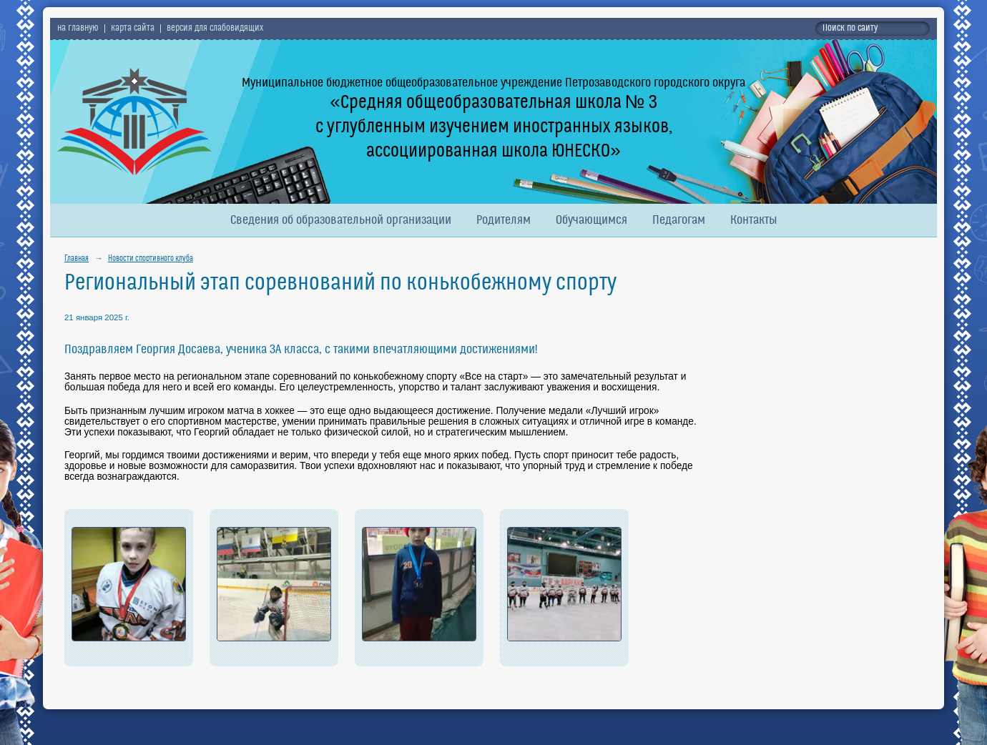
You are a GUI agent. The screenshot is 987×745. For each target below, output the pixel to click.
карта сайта (132, 28)
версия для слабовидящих (215, 28)
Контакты (753, 220)
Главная (76, 259)
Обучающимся (591, 220)
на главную (78, 28)
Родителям (503, 220)
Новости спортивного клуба (150, 259)
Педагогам (678, 220)
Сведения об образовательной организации (340, 220)
